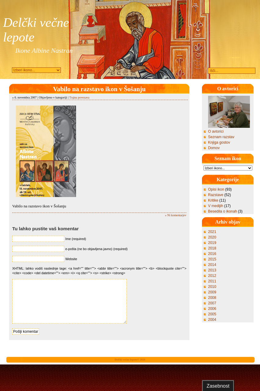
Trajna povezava (79, 97)
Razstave (215, 195)
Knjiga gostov (219, 142)
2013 (212, 270)
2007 (212, 303)
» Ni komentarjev (175, 215)
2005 (212, 314)
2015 (212, 259)
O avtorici (216, 131)
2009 (212, 292)
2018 (212, 248)
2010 (212, 287)
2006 (212, 309)
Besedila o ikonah (222, 211)
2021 (212, 232)
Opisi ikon (216, 189)
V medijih (215, 206)
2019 (212, 243)
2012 (212, 276)
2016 (212, 254)
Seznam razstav (221, 137)
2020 (212, 237)
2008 (212, 298)
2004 (212, 319)
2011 (212, 281)
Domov (214, 148)
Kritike (213, 200)
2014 (212, 265)
